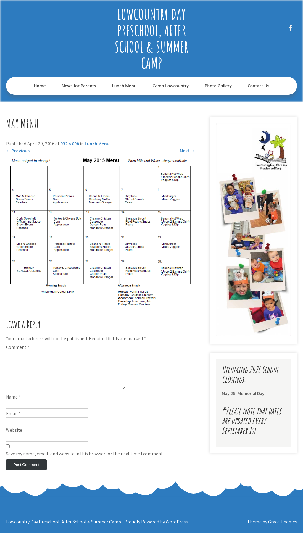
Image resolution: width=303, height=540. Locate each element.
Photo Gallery (218, 85)
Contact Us (258, 85)
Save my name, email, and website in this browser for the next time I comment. (85, 461)
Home (40, 85)
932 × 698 (69, 144)
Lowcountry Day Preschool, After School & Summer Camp (151, 38)
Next (187, 151)
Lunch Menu (124, 85)
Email (13, 421)
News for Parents (79, 85)
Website (14, 437)
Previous (18, 151)
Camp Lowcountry (170, 85)
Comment (17, 347)
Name (13, 404)
